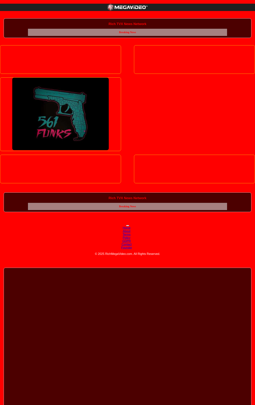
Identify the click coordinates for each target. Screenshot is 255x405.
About (127, 231)
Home (127, 227)
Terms (127, 234)
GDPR (126, 241)
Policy (127, 237)
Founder (126, 247)
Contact (127, 244)
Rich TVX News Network (127, 24)
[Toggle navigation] (127, 225)
